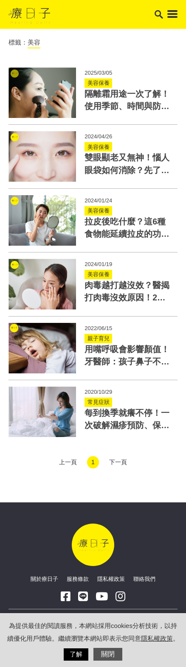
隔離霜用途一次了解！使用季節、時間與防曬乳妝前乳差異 (127, 106)
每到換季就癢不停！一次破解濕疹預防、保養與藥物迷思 (127, 425)
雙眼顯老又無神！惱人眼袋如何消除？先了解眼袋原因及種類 (127, 170)
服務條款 (78, 579)
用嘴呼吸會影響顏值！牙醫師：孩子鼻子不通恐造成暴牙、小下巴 (127, 362)
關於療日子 (44, 579)
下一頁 (118, 462)
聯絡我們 (144, 579)
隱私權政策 (111, 579)
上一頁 (68, 462)
